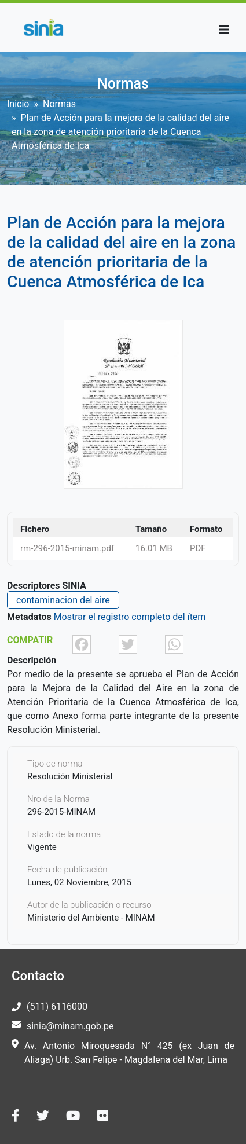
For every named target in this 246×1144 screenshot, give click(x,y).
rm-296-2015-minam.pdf (67, 548)
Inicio (18, 103)
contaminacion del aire (63, 600)
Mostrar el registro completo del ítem (130, 616)
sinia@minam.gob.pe (70, 1026)
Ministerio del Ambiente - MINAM (91, 917)
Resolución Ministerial (69, 776)
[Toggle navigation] (224, 29)
